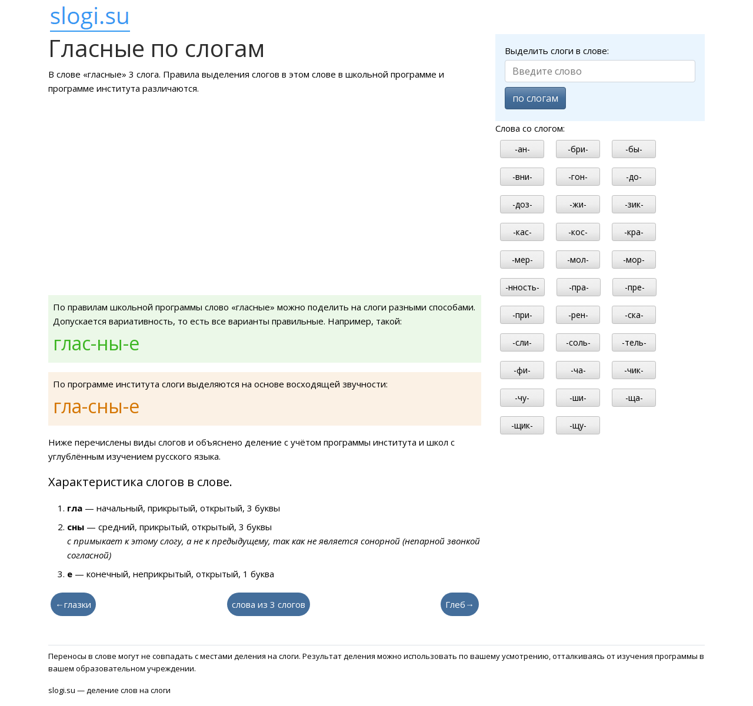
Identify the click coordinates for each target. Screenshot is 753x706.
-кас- (522, 231)
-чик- (634, 370)
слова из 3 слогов (268, 604)
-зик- (634, 204)
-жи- (578, 204)
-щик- (522, 425)
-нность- (522, 287)
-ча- (578, 370)
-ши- (578, 397)
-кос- (578, 231)
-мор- (634, 259)
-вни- (522, 176)
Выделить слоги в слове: (557, 50)
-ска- (634, 314)
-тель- (634, 342)
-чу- (522, 397)
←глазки (73, 604)
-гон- (578, 176)
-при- (522, 314)
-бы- (633, 149)
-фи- (522, 370)
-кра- (634, 231)
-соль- (578, 342)
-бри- (578, 149)
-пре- (635, 287)
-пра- (579, 287)
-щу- (578, 425)
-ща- (634, 397)
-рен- (578, 314)
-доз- (522, 204)
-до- (634, 176)
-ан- (522, 149)
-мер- (522, 259)
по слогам (535, 98)
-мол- (578, 259)
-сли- (522, 342)
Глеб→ (459, 604)
